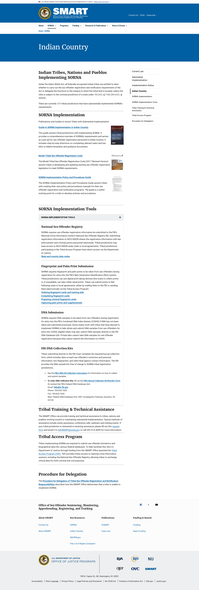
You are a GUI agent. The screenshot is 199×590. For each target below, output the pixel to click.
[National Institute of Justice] (150, 561)
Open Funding (139, 531)
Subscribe (151, 15)
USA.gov (149, 581)
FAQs (142, 15)
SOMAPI (105, 525)
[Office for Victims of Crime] (135, 570)
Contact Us (133, 15)
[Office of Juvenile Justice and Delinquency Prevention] (120, 571)
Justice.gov (161, 581)
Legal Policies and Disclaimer (89, 581)
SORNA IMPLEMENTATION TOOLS (58, 217)
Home (41, 31)
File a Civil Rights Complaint (82, 543)
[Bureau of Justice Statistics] (135, 562)
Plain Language (52, 581)
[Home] (70, 13)
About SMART (45, 531)
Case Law (106, 531)
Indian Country (76, 531)
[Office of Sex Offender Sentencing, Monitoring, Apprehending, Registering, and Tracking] (150, 570)
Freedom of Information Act (131, 581)
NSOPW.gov (75, 537)
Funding (136, 525)
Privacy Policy (67, 581)
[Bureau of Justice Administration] (120, 561)
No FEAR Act (110, 581)
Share (160, 17)
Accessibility (37, 581)
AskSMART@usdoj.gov (69, 430)
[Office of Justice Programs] (45, 13)
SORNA (47, 31)
